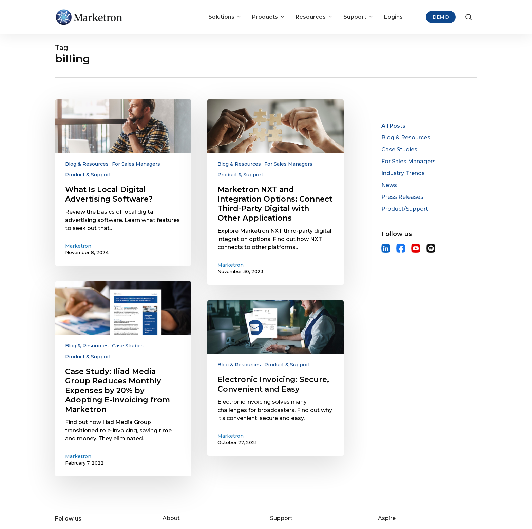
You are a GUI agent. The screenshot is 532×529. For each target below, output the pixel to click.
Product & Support (88, 175)
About (171, 518)
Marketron (78, 246)
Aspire (387, 518)
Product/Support (404, 209)
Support (281, 518)
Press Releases (402, 197)
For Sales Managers (136, 164)
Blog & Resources (87, 164)
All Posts (393, 125)
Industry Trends (403, 173)
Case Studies (128, 346)
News (389, 185)
